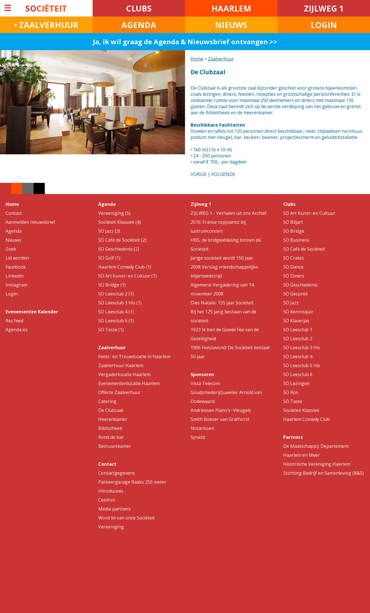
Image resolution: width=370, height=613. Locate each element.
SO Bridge (293, 231)
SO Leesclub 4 (297, 356)
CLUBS (139, 8)
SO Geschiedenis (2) (118, 249)
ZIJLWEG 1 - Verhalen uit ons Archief (229, 213)
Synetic (198, 437)
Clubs (289, 204)
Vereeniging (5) (114, 213)
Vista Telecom (205, 383)
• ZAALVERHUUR (46, 24)
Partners (293, 437)
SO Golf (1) (109, 258)
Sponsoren (202, 374)
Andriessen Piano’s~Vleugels (221, 410)
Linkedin (15, 276)
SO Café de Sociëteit (304, 249)
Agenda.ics (17, 330)
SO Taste (292, 401)
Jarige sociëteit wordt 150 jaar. (222, 258)
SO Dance (293, 267)
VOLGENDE (223, 174)
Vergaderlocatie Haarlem (124, 374)
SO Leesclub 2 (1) (116, 294)
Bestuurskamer (114, 446)
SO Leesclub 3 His (301, 347)
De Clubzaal (110, 410)
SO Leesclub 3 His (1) (120, 303)
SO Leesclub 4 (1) (116, 312)
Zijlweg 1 (201, 204)
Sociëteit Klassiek (301, 410)
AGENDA (138, 24)
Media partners (114, 509)
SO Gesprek (295, 294)
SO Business (296, 240)
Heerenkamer (112, 419)
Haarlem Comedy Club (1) (124, 267)
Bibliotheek (110, 428)
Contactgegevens (116, 473)
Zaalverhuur (221, 59)
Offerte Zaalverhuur (119, 392)
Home (197, 59)
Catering (107, 401)
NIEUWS (231, 24)
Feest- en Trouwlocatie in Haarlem (134, 356)
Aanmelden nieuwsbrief (30, 222)
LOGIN (324, 24)
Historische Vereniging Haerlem (316, 464)
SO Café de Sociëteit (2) (122, 240)
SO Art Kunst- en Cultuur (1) (127, 276)
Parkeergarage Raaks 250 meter (132, 482)
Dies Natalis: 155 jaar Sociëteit (222, 303)
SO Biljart (293, 222)
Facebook (16, 267)
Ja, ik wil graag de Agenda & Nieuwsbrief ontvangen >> (185, 41)
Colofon (106, 500)
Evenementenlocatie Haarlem (129, 383)
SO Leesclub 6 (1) (116, 321)
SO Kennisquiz (298, 312)
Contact (14, 213)
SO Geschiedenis (300, 285)
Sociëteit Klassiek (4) (119, 222)
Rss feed (14, 321)
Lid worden (17, 258)
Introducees (110, 491)
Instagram (16, 285)
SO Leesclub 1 (297, 330)
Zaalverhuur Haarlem (120, 365)
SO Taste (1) (111, 330)
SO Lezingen (296, 383)
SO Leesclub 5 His (301, 365)
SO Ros (290, 392)
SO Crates (293, 258)
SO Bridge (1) (112, 285)
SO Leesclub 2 (297, 338)
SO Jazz (291, 303)
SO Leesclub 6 (297, 374)
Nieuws (13, 240)
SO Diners (293, 276)
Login (12, 294)
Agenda (14, 231)
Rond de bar (111, 437)
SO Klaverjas (296, 321)
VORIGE (199, 174)
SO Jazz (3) (109, 231)
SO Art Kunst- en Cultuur (309, 213)
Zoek (11, 249)
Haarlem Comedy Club (306, 419)
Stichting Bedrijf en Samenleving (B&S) (323, 473)
